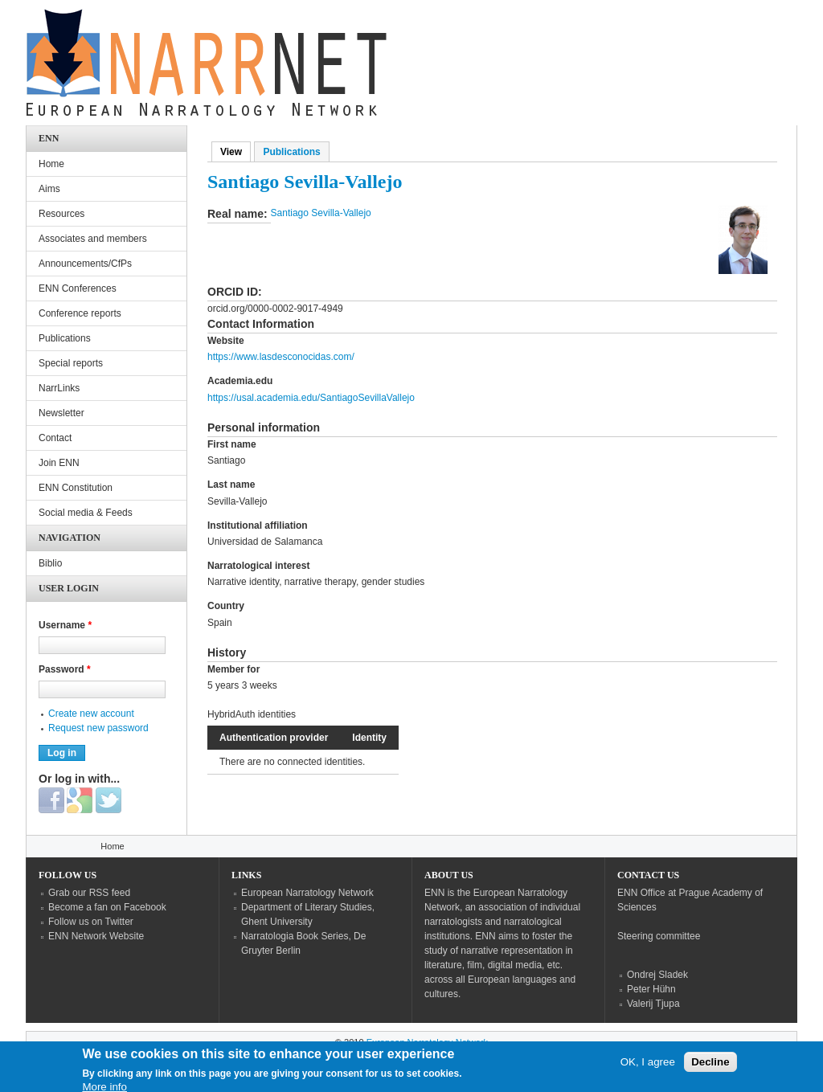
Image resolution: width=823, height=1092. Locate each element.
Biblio (50, 563)
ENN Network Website (96, 936)
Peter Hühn (651, 989)
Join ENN (59, 462)
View (235, 151)
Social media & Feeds (86, 512)
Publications (291, 151)
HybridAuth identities (251, 714)
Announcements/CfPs (85, 263)
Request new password (98, 728)
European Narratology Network (307, 892)
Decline (710, 1067)
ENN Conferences (78, 288)
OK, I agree (647, 1067)
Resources (61, 213)
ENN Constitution (76, 487)
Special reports (71, 363)
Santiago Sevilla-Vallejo (321, 213)
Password (65, 669)
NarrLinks (59, 388)
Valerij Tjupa (653, 1003)
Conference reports (80, 313)
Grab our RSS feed (89, 892)
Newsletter (61, 413)
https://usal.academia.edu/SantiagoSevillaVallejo (311, 397)
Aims (49, 188)
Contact (55, 438)
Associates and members (93, 238)
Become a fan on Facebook (107, 907)
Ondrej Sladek (657, 974)
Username (65, 625)
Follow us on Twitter (90, 921)
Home (51, 164)
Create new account (91, 713)
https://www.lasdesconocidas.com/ (280, 356)
